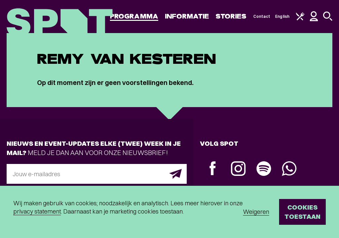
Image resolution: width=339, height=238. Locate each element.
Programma (134, 16)
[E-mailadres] (97, 174)
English (282, 16)
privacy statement (37, 211)
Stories (231, 16)
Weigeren (256, 212)
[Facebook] (212, 169)
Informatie (187, 16)
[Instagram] (238, 169)
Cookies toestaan (302, 211)
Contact (261, 16)
